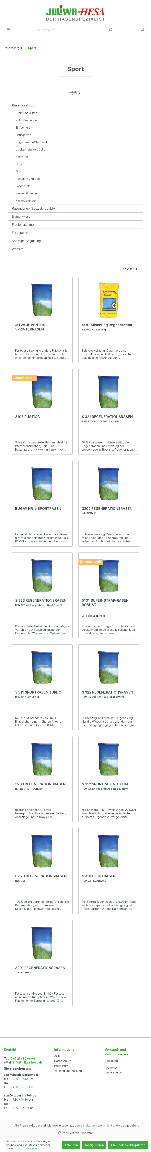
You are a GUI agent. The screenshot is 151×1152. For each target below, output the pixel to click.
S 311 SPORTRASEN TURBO (38, 694)
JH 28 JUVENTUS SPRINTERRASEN (30, 327)
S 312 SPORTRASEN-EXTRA (105, 786)
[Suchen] (110, 30)
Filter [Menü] (75, 91)
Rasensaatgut (23, 105)
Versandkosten (86, 1125)
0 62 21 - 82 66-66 (23, 1058)
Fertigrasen (20, 233)
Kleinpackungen (26, 200)
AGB (57, 1056)
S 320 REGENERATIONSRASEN (41, 878)
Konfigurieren (94, 1145)
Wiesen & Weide (26, 193)
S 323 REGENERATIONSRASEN (40, 602)
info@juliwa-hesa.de (28, 1062)
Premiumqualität (26, 113)
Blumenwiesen (22, 216)
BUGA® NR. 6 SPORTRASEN (38, 508)
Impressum (61, 1065)
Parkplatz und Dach (28, 178)
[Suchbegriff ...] (71, 30)
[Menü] (8, 29)
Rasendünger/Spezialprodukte (33, 208)
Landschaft (23, 186)
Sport (20, 164)
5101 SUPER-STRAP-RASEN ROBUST (105, 602)
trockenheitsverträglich (31, 149)
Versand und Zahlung (68, 1070)
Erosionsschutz (23, 225)
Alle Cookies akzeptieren (127, 1145)
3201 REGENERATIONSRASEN (40, 970)
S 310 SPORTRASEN (99, 878)
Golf (18, 171)
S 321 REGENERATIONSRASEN (107, 419)
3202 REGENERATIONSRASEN (107, 510)
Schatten (22, 156)
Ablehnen (71, 1145)
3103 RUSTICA (27, 417)
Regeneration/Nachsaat (31, 142)
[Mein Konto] (142, 30)
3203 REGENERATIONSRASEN (40, 786)
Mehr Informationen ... (28, 1148)
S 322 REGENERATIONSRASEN (107, 694)
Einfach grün (24, 127)
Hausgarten (23, 134)
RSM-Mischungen (27, 120)
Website (18, 249)
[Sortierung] (129, 269)
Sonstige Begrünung (26, 241)
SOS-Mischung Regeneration (107, 327)
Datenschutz (62, 1061)
